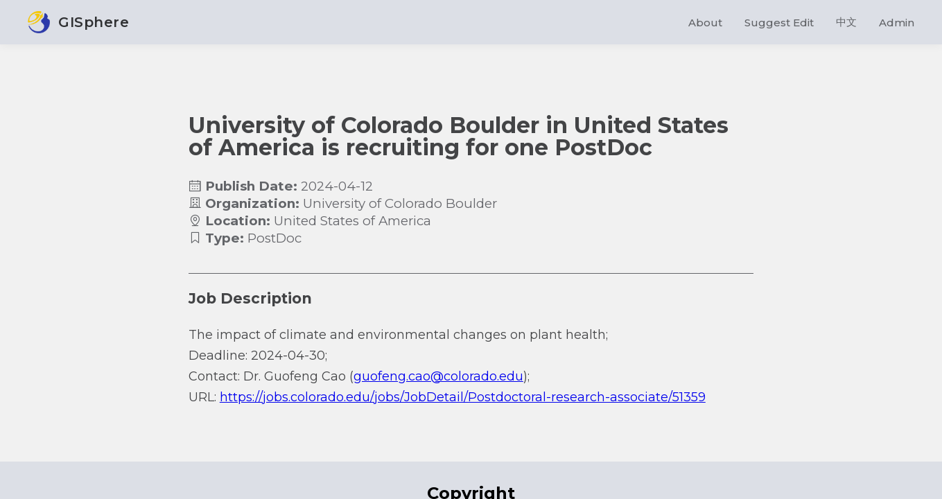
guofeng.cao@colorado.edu (438, 376)
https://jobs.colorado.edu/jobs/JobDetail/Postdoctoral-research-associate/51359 (463, 397)
